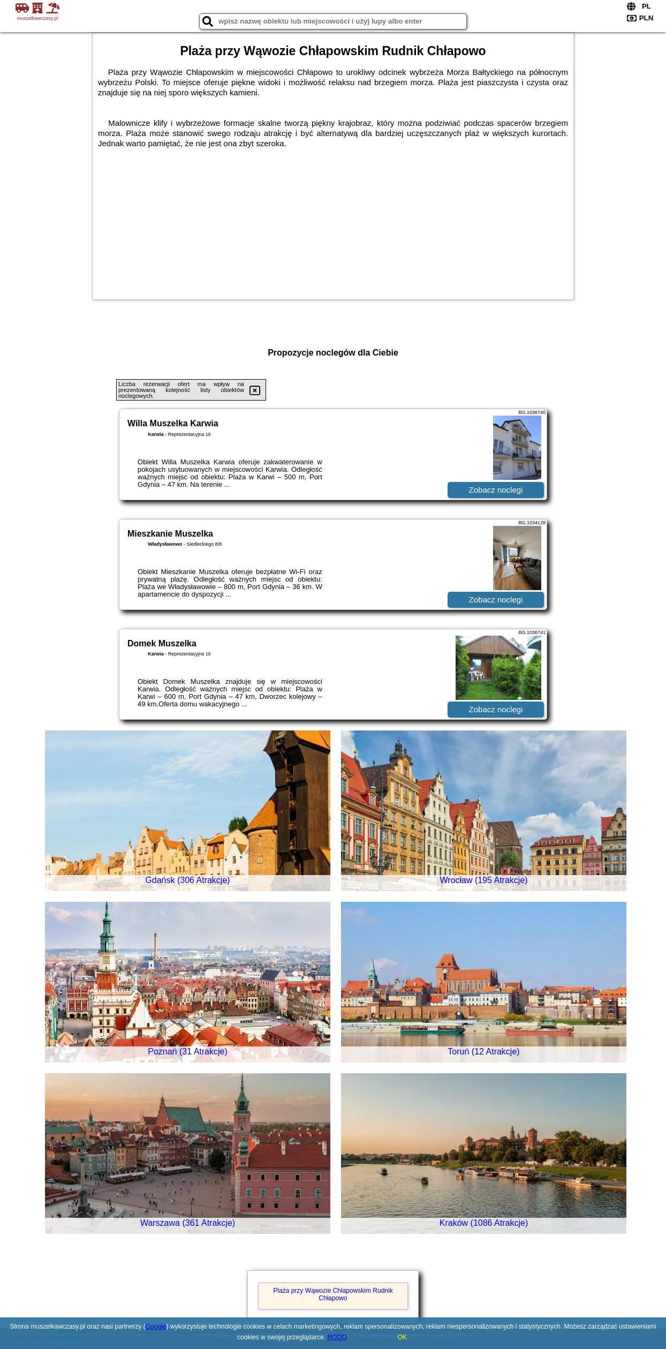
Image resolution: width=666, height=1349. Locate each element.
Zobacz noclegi (496, 489)
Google (156, 1326)
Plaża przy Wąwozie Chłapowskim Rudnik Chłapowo (332, 1294)
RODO (337, 1337)
